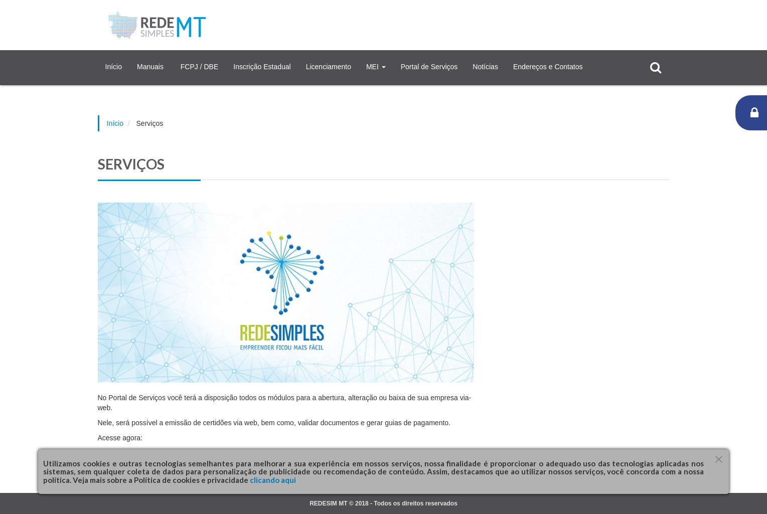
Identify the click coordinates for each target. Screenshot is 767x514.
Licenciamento (328, 67)
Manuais (151, 67)
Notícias (485, 67)
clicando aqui (272, 479)
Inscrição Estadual (261, 67)
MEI (376, 67)
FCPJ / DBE (199, 67)
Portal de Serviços (429, 67)
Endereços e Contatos (548, 67)
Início (113, 67)
